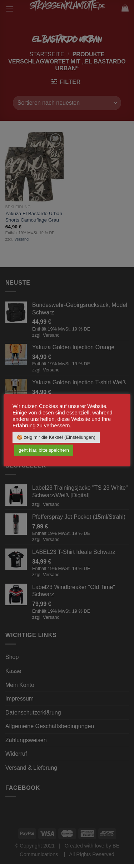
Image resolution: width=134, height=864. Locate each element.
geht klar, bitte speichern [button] (44, 450)
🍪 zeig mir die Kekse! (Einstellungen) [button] (56, 437)
